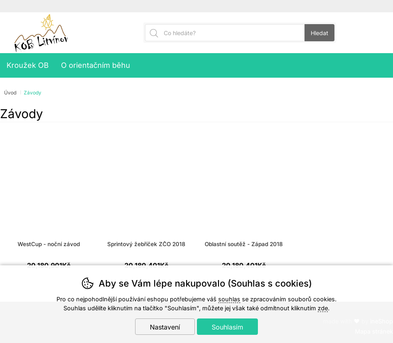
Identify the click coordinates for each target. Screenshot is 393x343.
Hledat (319, 32)
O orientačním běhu (95, 65)
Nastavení (165, 327)
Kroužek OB (28, 65)
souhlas (229, 299)
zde (323, 308)
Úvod (10, 93)
